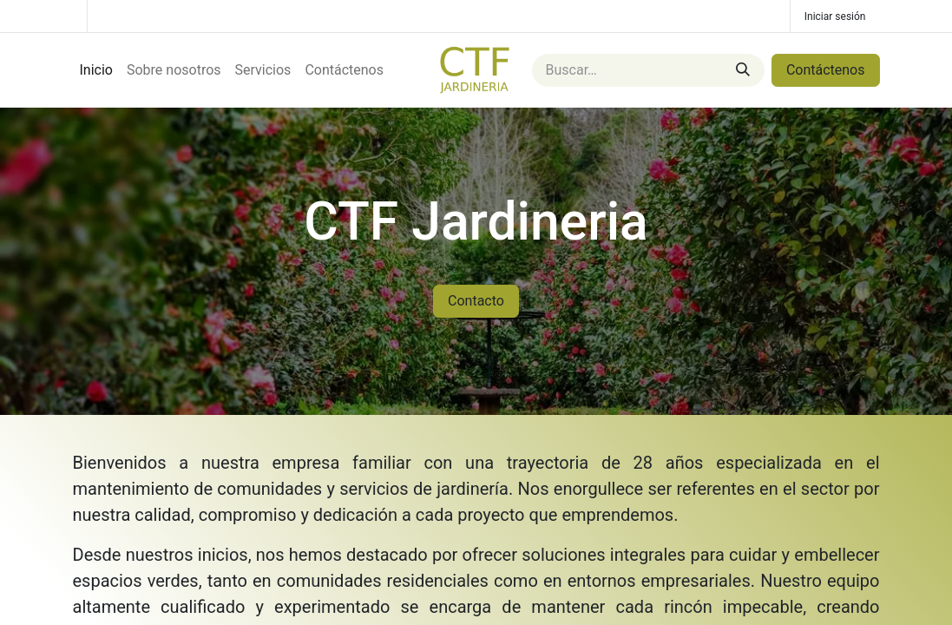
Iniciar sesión (835, 16)
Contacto (476, 301)
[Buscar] (743, 70)
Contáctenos (825, 70)
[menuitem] (96, 70)
